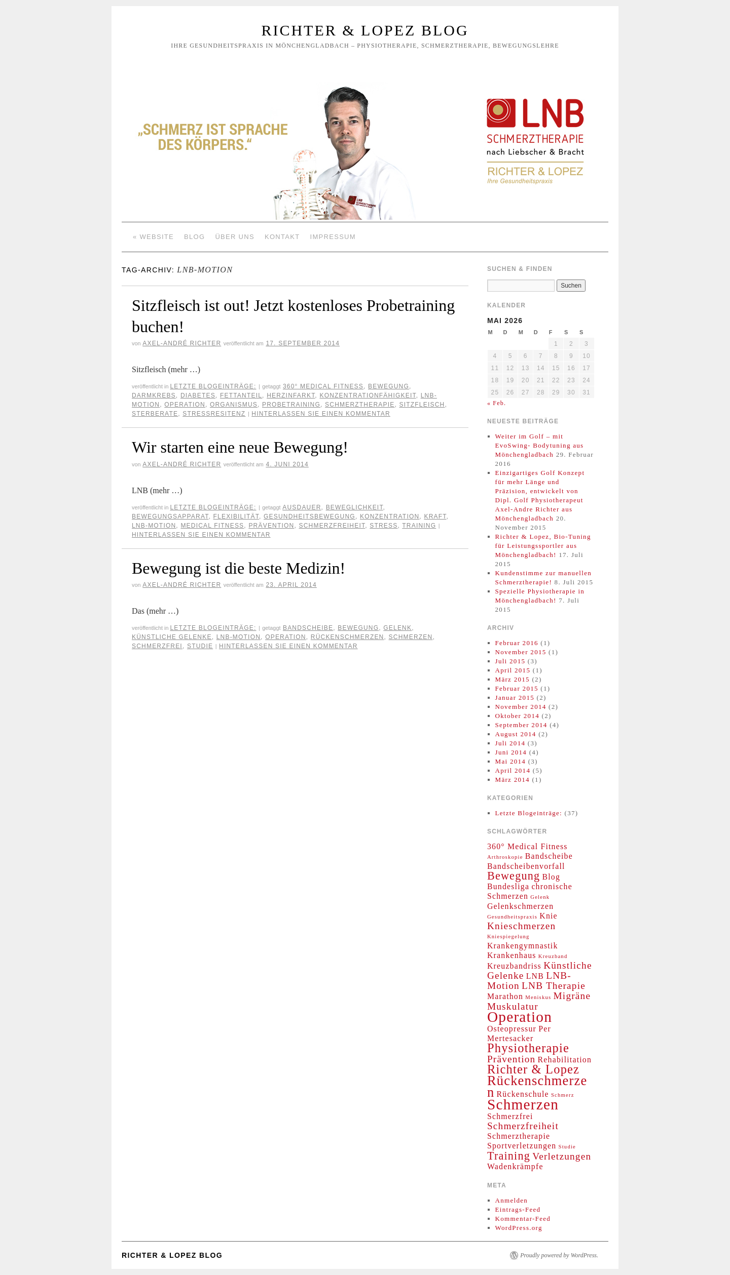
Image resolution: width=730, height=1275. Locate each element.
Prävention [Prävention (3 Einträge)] (511, 1059)
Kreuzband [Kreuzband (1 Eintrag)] (553, 956)
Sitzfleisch (422, 404)
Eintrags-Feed (518, 1209)
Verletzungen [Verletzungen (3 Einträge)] (561, 1156)
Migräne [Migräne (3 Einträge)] (572, 995)
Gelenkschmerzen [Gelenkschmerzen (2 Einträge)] (520, 906)
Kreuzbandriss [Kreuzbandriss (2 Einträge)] (514, 966)
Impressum (333, 237)
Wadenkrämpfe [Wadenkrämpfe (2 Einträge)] (515, 1166)
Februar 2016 (516, 643)
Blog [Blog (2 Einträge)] (551, 876)
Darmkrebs (154, 395)
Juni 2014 (511, 752)
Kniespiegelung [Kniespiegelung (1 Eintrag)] (508, 936)
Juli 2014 (510, 743)
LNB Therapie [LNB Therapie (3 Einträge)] (554, 985)
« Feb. (496, 403)
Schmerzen (411, 637)
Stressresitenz (213, 413)
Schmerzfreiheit (332, 525)
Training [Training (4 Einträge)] (508, 1155)
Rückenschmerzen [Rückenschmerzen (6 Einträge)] (537, 1086)
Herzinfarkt (291, 395)
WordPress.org (518, 1227)
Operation (184, 404)
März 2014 (512, 779)
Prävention (271, 525)
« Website (153, 237)
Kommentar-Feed (523, 1218)
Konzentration (389, 516)
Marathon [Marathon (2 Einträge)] (505, 996)
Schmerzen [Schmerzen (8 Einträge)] (523, 1104)
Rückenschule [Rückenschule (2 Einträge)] (523, 1094)
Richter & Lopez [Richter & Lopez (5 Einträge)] (533, 1069)
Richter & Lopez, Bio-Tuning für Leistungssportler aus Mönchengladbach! (543, 546)
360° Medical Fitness (323, 386)
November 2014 (520, 706)
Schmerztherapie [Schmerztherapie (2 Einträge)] (518, 1136)
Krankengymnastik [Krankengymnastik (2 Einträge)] (522, 945)
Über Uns (234, 237)
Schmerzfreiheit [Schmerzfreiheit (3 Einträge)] (523, 1126)
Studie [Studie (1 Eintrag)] (567, 1146)
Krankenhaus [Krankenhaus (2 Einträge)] (511, 955)
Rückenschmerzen (347, 637)
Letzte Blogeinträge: (213, 386)
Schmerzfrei (157, 646)
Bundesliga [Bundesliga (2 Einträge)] (508, 886)
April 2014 (513, 770)
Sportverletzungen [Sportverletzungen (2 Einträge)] (521, 1145)
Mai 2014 (510, 761)
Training (419, 525)
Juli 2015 (510, 661)
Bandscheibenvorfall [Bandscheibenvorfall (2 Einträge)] (526, 866)
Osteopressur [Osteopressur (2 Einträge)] (511, 1028)
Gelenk (397, 627)
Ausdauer (301, 507)
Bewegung (388, 386)
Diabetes (197, 395)
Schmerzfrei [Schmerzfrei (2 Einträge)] (510, 1116)
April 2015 (513, 670)
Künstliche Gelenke (172, 637)
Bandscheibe (308, 627)
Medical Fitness (212, 525)
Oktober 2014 (517, 716)
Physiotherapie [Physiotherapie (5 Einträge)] (528, 1048)
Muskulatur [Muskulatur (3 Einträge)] (512, 1006)
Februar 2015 (516, 688)
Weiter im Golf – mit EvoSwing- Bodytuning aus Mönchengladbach (539, 445)
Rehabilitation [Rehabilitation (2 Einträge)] (565, 1059)
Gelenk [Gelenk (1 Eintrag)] (540, 897)
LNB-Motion (154, 525)
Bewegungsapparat (170, 516)
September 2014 (521, 725)
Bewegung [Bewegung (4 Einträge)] (513, 875)
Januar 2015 (514, 697)
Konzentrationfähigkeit (367, 395)
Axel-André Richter (181, 343)
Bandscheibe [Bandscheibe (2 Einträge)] (549, 856)
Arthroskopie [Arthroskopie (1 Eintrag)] (505, 857)
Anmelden (511, 1200)
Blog (194, 237)
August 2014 (515, 734)
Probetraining (291, 404)
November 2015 (520, 652)
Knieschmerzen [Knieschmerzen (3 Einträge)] (521, 926)
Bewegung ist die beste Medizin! (238, 568)
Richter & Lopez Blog (364, 30)
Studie (200, 646)
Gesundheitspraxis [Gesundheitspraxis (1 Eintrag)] (512, 917)
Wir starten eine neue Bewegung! (240, 447)
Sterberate (155, 413)
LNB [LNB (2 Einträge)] (535, 976)
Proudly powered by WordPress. (559, 1255)
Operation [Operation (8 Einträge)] (519, 1017)
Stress (383, 525)
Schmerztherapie (359, 404)
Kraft (435, 516)
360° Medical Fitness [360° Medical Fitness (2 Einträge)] (527, 846)
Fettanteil (241, 395)
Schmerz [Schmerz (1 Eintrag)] (562, 1095)
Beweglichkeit (354, 507)
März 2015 (512, 679)
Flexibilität (236, 516)
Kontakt (282, 237)
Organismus (234, 404)
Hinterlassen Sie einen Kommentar (320, 413)
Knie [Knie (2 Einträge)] (548, 915)
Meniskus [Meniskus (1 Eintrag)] (538, 997)
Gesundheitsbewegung (309, 516)
